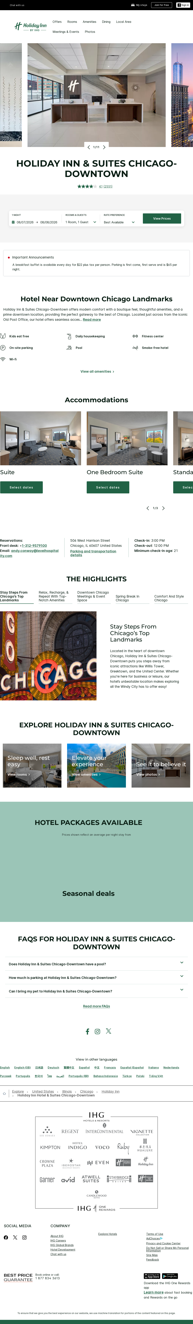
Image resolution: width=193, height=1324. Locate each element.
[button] (21, 487)
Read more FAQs (96, 1006)
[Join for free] (161, 5)
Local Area (123, 22)
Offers (57, 22)
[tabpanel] (96, 655)
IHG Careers (58, 1240)
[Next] (104, 147)
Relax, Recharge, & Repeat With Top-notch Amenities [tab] (54, 596)
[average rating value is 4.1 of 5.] (90, 186)
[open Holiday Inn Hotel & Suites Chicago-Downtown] (55, 1095)
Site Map (152, 1255)
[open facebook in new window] (85, 1031)
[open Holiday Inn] (110, 1092)
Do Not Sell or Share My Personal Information (167, 1249)
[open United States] (43, 1092)
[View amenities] (85, 775)
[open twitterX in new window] (106, 1031)
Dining (106, 22)
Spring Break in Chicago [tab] (127, 598)
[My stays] (139, 5)
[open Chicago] (87, 1092)
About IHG (57, 1236)
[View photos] (147, 775)
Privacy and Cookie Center (163, 1243)
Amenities (89, 22)
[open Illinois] (67, 1092)
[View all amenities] (96, 372)
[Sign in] (183, 5)
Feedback (152, 1259)
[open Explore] (19, 1092)
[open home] (6, 1093)
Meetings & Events (66, 32)
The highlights (97, 579)
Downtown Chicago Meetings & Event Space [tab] (93, 596)
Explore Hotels (107, 1234)
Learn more (154, 1292)
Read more (92, 320)
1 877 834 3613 (47, 1278)
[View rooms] (18, 775)
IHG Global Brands (62, 1245)
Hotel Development (63, 1249)
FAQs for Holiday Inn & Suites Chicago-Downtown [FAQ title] (96, 943)
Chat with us (17, 5)
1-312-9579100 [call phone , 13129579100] (34, 546)
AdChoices (154, 1238)
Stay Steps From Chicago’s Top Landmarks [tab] (14, 596)
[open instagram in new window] (95, 1031)
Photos (90, 32)
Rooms (72, 22)
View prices (162, 218)
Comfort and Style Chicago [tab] (169, 598)
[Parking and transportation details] (96, 553)
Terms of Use (154, 1234)
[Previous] (89, 147)
